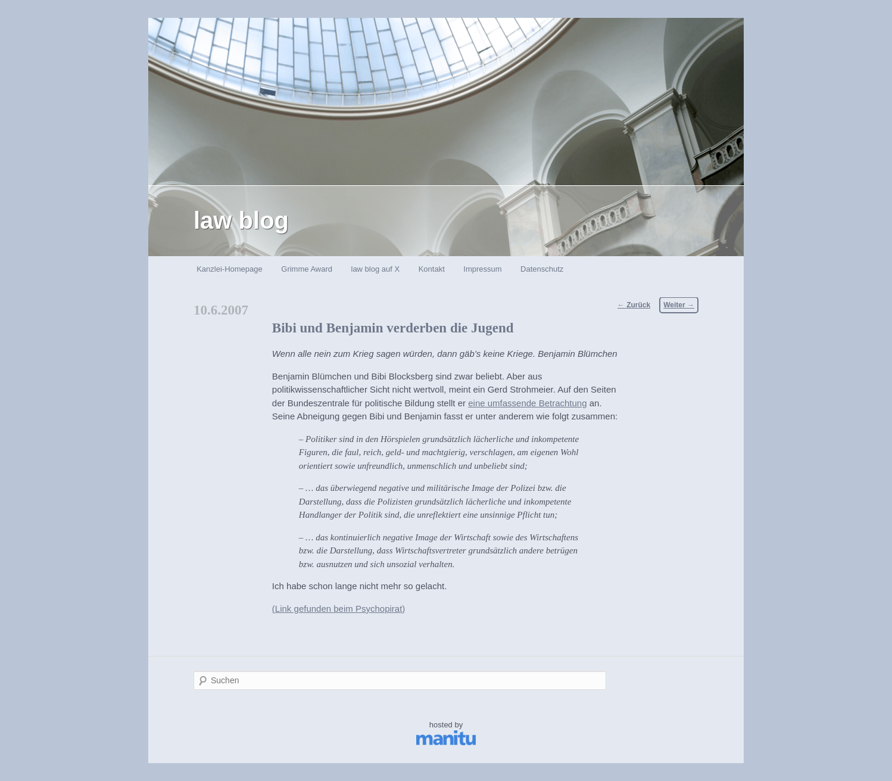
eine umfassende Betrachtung (527, 403)
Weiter (678, 305)
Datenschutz (541, 269)
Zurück (633, 305)
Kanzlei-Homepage (230, 269)
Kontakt (432, 269)
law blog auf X (375, 269)
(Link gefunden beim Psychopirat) (338, 608)
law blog (241, 220)
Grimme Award (306, 269)
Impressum (482, 269)
